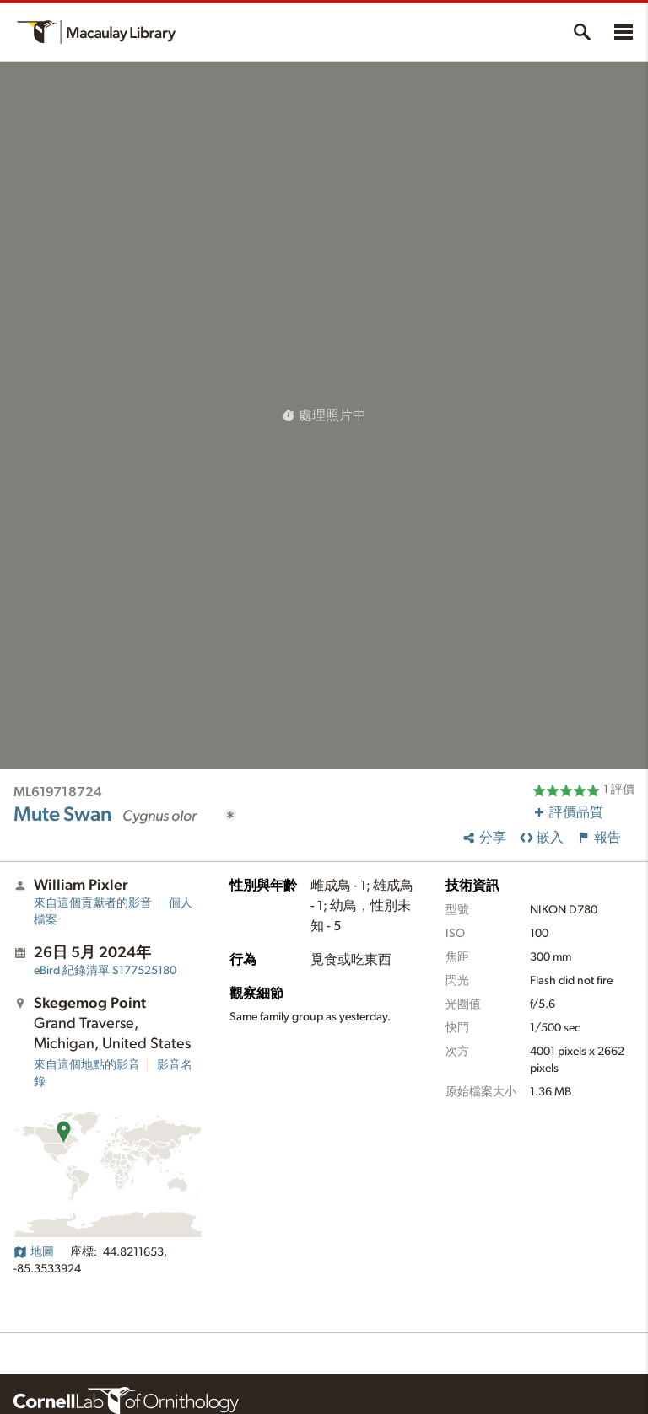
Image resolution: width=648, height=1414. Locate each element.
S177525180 (105, 971)
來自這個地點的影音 (87, 1065)
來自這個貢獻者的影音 (93, 903)
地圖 (34, 1252)
